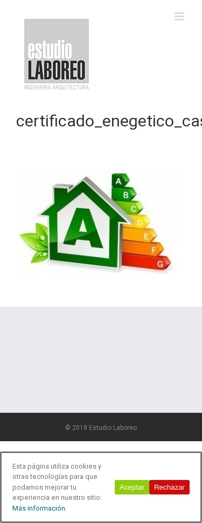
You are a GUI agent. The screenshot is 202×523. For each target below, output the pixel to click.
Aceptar (132, 487)
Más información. (39, 508)
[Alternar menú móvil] (180, 16)
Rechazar (169, 487)
